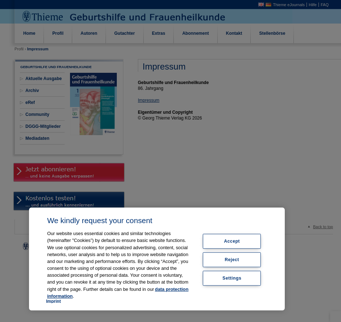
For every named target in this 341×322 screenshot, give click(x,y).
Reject (232, 259)
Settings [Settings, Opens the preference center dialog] (231, 277)
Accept (232, 241)
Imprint (53, 301)
